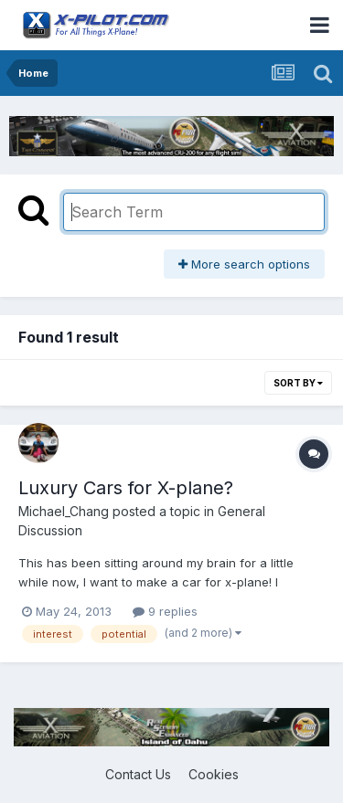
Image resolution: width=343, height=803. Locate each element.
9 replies (165, 611)
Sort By (298, 382)
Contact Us (138, 774)
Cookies (213, 774)
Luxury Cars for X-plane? (125, 488)
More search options (244, 264)
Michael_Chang (63, 511)
